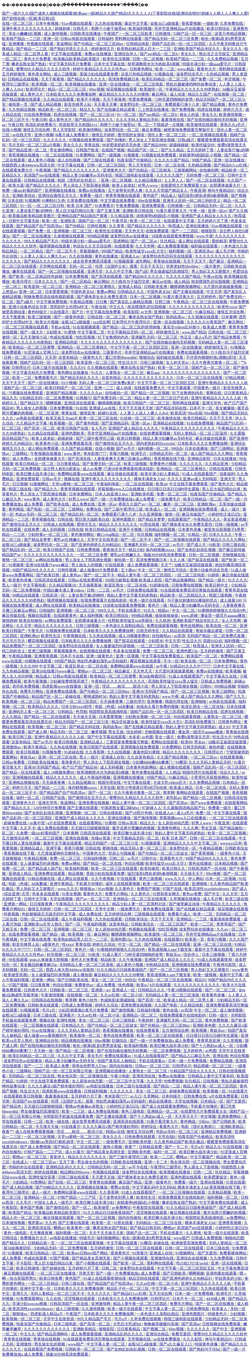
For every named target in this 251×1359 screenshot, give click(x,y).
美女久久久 (233, 49)
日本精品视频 (227, 863)
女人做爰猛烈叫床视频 (116, 646)
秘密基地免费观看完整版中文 (189, 130)
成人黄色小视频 (42, 160)
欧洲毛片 (139, 454)
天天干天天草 (221, 418)
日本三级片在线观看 (50, 368)
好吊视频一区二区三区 (66, 955)
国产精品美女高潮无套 (106, 1152)
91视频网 (32, 201)
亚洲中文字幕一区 (36, 1288)
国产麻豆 (217, 261)
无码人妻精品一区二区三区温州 (200, 433)
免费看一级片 (92, 195)
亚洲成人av (131, 256)
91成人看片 (112, 955)
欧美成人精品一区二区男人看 (189, 1000)
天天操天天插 (85, 717)
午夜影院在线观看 (148, 1208)
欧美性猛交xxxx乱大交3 (146, 251)
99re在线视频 (149, 201)
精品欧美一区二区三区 (58, 109)
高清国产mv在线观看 (42, 175)
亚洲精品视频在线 (24, 782)
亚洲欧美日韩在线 (138, 211)
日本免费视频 (77, 276)
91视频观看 (124, 261)
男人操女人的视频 (32, 408)
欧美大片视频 (47, 322)
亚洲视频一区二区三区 (73, 231)
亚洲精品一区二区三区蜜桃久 (90, 287)
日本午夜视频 (47, 23)
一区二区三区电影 (148, 84)
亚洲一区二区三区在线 (58, 757)
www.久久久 (175, 879)
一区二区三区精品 (44, 1283)
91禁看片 (140, 1253)
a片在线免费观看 (62, 823)
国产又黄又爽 (109, 211)
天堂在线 (107, 788)
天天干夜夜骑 (53, 79)
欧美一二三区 (202, 924)
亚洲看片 (67, 1015)
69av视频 (96, 89)
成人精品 (182, 282)
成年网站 (143, 261)
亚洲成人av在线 (103, 408)
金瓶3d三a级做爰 (165, 23)
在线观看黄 (124, 246)
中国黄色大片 (94, 853)
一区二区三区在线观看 (228, 818)
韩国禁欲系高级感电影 (109, 712)
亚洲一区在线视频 (169, 322)
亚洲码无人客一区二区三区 (32, 712)
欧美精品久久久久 (44, 707)
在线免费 (32, 529)
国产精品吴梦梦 (152, 519)
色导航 (81, 712)
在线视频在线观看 (95, 651)
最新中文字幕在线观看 (63, 843)
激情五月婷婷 (104, 135)
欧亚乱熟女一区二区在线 (126, 585)
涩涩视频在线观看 (152, 1213)
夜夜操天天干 (115, 550)
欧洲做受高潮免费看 (189, 1243)
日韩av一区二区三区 (152, 1066)
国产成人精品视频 (46, 104)
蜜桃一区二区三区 (18, 560)
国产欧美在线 (58, 504)
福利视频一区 (181, 251)
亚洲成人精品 (130, 287)
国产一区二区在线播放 (32, 236)
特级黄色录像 (207, 1344)
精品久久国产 (200, 94)
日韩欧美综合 (236, 848)
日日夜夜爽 (40, 985)
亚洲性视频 (66, 1020)
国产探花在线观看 (203, 560)
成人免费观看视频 (173, 246)
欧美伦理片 (22, 282)
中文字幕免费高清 (232, 1268)
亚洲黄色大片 (115, 170)
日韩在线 (65, 519)
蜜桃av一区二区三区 (95, 671)
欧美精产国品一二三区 (21, 39)
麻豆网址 (160, 94)
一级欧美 (210, 23)
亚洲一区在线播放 (115, 84)
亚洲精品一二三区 (192, 919)
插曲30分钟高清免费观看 (165, 555)
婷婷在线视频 (46, 1172)
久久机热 (163, 621)
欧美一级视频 (205, 975)
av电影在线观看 (30, 418)
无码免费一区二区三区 (206, 175)
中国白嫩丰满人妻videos (64, 590)
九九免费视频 (222, 1258)
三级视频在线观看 (150, 914)
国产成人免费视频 (36, 1147)
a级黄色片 (51, 944)
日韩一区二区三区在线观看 (213, 838)
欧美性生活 (51, 636)
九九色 (50, 1223)
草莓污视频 (119, 454)
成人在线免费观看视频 (35, 1132)
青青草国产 (226, 924)
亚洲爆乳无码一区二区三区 (154, 337)
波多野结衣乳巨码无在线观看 (167, 256)
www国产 (181, 1238)
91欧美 (214, 545)
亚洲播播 (16, 44)
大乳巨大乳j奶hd (127, 1324)
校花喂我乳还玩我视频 (211, 282)
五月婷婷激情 (14, 74)
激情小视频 (113, 1147)
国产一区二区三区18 (97, 115)
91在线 (81, 408)
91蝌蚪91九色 (53, 201)
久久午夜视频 (103, 879)
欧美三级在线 (236, 899)
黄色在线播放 (107, 256)
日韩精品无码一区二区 (213, 206)
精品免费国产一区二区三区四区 (29, 646)
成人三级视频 (66, 74)
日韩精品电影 (138, 44)
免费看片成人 (180, 914)
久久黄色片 (125, 889)
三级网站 (20, 454)
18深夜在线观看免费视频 (173, 236)
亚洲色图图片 (124, 519)
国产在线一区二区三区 (67, 1182)
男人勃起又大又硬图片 (211, 271)
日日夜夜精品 (236, 393)
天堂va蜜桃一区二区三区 (73, 484)
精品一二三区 (14, 535)
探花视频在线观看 (122, 89)
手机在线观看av (152, 1061)
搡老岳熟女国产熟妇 (29, 64)
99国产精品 (202, 160)
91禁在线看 (150, 524)
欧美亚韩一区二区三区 (43, 287)
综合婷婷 (134, 732)
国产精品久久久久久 (43, 185)
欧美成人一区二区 (161, 509)
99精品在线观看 (26, 595)
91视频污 (83, 398)
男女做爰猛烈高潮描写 (170, 271)
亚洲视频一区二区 (81, 813)
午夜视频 (43, 170)
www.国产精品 (194, 332)
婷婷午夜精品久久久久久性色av (100, 69)
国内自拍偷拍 (121, 1066)
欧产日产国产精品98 (80, 767)
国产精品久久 (14, 1243)
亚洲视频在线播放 (60, 190)
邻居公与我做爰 (122, 853)
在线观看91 (173, 939)
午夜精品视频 (82, 302)
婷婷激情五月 (103, 49)
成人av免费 (92, 469)
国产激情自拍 (58, 1208)
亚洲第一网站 (16, 904)
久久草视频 (233, 1041)
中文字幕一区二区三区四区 (175, 1288)
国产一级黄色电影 (69, 317)
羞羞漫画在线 (173, 120)
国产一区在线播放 (44, 383)
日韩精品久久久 (131, 292)
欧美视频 (233, 671)
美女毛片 (95, 1056)
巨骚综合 (120, 1041)
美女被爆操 (225, 408)
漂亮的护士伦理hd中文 (69, 307)
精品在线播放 (161, 1101)
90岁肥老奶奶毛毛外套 (122, 145)
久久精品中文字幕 (32, 423)
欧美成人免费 (215, 327)
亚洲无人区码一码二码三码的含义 (192, 201)
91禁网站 (38, 1182)
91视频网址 (39, 484)
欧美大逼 (16, 185)
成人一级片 (230, 509)
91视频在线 (164, 74)
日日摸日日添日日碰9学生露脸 (173, 489)
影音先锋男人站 (78, 104)
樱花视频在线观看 (44, 641)
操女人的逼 (190, 115)
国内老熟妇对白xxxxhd (156, 443)
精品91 (200, 980)
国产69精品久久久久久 (55, 1187)
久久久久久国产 (170, 175)
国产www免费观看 (206, 803)
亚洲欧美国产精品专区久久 (197, 49)
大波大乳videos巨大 (170, 782)
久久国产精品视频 (77, 448)
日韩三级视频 (152, 362)
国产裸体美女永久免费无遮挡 (102, 297)
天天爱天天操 (104, 1177)
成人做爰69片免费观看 (99, 570)
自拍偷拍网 (209, 170)
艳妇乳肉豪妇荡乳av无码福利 (102, 661)
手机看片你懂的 (90, 884)
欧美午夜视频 (36, 681)
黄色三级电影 (133, 1111)
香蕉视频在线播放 (24, 155)
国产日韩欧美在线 (73, 980)
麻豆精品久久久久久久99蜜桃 (124, 94)
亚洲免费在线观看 (62, 691)
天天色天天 (134, 231)
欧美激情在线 (169, 418)
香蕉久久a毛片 (233, 125)
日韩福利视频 (95, 858)
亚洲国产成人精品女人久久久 (206, 216)
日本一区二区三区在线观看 (200, 378)
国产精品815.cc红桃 (231, 165)
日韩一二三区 (99, 590)
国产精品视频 (214, 104)
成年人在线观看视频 (123, 884)
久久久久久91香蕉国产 (206, 322)
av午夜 (162, 666)
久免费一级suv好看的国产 (38, 833)
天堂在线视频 (62, 899)
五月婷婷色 (207, 297)
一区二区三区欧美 (137, 34)
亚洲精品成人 (92, 742)
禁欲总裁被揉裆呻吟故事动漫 (191, 84)
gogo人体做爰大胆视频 (49, 960)
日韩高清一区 (54, 595)
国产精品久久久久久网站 (224, 540)
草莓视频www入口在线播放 (122, 489)
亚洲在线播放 (198, 226)
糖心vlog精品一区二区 (116, 535)
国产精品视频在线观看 (21, 99)
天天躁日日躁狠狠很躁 (90, 828)
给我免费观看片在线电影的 (104, 600)
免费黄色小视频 (163, 464)
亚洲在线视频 (77, 838)
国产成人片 (197, 545)
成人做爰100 (230, 600)
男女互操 (116, 732)
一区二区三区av (204, 757)
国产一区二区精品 (76, 282)
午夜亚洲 (198, 190)
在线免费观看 (158, 231)
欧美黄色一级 (79, 1228)
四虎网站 (121, 241)
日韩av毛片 (52, 479)
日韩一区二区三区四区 (107, 165)
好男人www (148, 185)
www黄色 (32, 499)
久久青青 (117, 226)
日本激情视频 (14, 1223)
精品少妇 (136, 550)
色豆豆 (186, 337)
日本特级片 (172, 1096)
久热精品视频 (218, 74)
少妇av (204, 1121)
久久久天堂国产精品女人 (167, 190)
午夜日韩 (39, 120)
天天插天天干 (192, 874)
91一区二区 (127, 115)
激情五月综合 (175, 570)
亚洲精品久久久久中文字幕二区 (190, 843)
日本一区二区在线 (170, 165)
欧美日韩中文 (217, 585)
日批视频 (211, 1081)
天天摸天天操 (47, 1127)
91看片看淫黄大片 (172, 211)
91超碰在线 (159, 585)
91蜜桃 (70, 332)
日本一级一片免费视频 (188, 1061)
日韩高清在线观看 (50, 580)
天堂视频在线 (140, 1339)
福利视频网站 (108, 1238)
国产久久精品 (173, 150)
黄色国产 (151, 195)
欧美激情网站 (91, 130)
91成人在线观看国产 (200, 474)
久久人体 (178, 560)
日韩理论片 (21, 368)
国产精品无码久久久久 (80, 378)
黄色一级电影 (16, 1233)
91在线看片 (60, 312)
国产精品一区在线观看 (21, 772)
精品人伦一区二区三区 (21, 1218)
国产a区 (141, 271)
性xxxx (68, 944)
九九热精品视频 (22, 109)
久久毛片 (24, 1202)
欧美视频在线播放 (81, 84)
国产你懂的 (117, 140)
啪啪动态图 (234, 1238)
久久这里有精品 (141, 757)
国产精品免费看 (227, 337)
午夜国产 (111, 34)
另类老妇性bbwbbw (182, 266)
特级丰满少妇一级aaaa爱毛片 (207, 64)
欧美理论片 (36, 89)
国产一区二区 (100, 793)
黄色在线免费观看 (119, 1035)
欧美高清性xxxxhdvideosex (207, 889)
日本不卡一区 (202, 408)
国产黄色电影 (88, 423)
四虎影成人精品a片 (47, 1314)
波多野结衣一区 (183, 848)
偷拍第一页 (18, 104)
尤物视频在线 (234, 555)
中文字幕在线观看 (67, 54)
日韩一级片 (219, 1015)
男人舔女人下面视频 (201, 1167)
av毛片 (179, 545)
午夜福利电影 (108, 484)
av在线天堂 (22, 135)
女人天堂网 (232, 621)
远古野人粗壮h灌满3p (62, 469)
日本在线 (15, 201)
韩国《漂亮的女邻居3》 (78, 180)
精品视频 (76, 874)
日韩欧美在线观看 (44, 1005)
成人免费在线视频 (53, 828)
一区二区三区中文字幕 (125, 1081)
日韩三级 (163, 302)
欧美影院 (131, 312)
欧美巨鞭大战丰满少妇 (36, 474)
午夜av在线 (212, 276)
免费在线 (94, 509)
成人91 (224, 727)
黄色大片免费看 (38, 59)
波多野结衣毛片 (190, 74)
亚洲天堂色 (212, 403)
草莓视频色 (90, 251)
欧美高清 (178, 413)
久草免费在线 (232, 23)
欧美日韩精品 (195, 418)
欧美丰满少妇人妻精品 (160, 474)
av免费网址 (121, 1208)
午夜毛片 (36, 631)
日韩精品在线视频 (23, 79)
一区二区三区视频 (47, 838)
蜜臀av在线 (120, 1187)
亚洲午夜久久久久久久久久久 (27, 29)
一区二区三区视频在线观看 (25, 327)
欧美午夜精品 (36, 747)
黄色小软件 (88, 1000)
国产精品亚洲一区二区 (28, 150)
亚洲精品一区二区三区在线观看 (140, 899)
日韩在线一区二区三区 (107, 317)
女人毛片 (99, 428)
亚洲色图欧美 (73, 433)
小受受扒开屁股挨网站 (210, 777)
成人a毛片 (202, 337)
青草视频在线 (44, 519)
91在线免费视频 (38, 115)
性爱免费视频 (141, 99)
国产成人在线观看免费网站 (165, 1106)
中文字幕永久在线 (222, 676)
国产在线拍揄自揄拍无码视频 (212, 120)
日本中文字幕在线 (110, 64)
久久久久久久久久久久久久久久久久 (112, 342)
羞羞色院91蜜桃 (147, 752)
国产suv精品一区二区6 (159, 54)
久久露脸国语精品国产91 (184, 808)
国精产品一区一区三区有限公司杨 (63, 1071)
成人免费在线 (84, 504)
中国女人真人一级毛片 (54, 1202)
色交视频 (232, 79)
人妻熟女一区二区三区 (125, 373)
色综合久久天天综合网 (92, 246)
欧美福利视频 (141, 29)
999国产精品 (113, 251)
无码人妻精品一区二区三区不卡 (57, 1294)
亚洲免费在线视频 (94, 803)
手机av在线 (61, 327)
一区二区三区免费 (93, 555)
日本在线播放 (197, 448)
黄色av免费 (192, 894)
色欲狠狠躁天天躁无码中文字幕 (49, 914)
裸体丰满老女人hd (150, 479)
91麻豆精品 (205, 312)
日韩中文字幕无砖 (24, 221)
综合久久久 (230, 772)
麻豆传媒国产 (194, 514)
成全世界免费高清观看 (92, 261)
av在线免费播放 (167, 1339)
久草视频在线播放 (185, 899)
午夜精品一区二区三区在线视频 (200, 302)
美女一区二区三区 (107, 980)
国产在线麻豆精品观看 (116, 109)
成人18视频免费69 (134, 636)
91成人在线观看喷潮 (215, 960)
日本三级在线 (45, 1015)
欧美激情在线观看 (202, 125)
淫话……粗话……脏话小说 (125, 686)
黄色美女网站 (40, 74)
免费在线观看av (118, 1056)
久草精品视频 (220, 1192)
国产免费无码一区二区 (113, 398)
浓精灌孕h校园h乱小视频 (200, 155)
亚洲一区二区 (31, 292)
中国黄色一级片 (207, 388)
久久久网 (191, 828)
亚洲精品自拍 (47, 1041)
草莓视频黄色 (66, 651)
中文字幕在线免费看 (118, 201)
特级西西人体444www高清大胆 (29, 165)
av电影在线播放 (100, 1086)
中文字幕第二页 (91, 332)
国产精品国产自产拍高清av (39, 226)
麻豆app (154, 373)
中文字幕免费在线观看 (219, 1202)
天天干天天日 (152, 266)
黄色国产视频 (32, 1208)
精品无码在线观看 (144, 1278)
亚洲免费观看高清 (77, 443)
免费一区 (204, 813)
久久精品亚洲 (217, 464)
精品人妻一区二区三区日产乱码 (161, 398)
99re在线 (195, 413)
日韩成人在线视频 (59, 524)
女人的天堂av (178, 362)
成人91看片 (74, 1152)
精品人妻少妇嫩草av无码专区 (87, 175)
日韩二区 (117, 858)
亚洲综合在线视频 (192, 1258)
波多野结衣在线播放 (197, 929)
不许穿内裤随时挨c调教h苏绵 (211, 357)
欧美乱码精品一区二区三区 (165, 79)
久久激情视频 (93, 1309)
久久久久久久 (55, 140)
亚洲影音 (68, 221)
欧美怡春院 (150, 868)
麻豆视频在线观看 (186, 1213)
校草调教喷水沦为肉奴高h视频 (154, 64)
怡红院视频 (86, 337)
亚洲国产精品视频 (62, 393)
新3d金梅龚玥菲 (153, 676)
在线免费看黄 (148, 1030)
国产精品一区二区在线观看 (47, 717)
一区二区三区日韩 (49, 206)
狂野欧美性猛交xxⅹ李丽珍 (131, 621)
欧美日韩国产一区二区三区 (68, 388)
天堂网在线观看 (53, 266)
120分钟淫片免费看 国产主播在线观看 (66, 808)
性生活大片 (128, 362)
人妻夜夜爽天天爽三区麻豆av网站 (123, 459)
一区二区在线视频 (58, 155)
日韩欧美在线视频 (126, 1162)
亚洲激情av (12, 747)
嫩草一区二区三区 (179, 504)
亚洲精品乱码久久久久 (65, 1167)
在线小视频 (11, 130)
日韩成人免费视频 (216, 681)
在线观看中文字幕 (179, 221)
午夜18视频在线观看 (185, 990)
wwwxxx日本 (231, 843)
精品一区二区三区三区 (67, 89)
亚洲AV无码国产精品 (150, 691)
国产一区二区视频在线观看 (61, 271)
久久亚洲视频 (151, 514)
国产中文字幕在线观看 (107, 737)
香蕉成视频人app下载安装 (170, 949)
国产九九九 (236, 696)
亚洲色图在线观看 (186, 1177)
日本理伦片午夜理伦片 (131, 322)
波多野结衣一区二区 (122, 130)
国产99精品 (75, 226)
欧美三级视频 (40, 317)
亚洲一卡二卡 (156, 1162)
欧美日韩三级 (20, 737)
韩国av (164, 610)
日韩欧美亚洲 (156, 287)
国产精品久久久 (18, 808)
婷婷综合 (149, 1127)
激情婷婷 (9, 621)
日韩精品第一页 (42, 1243)
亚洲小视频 (44, 135)
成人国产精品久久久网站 (212, 454)
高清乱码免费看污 (41, 125)
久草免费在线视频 (83, 201)
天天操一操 (44, 1051)
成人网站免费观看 (44, 448)
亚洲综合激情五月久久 (58, 195)
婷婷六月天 (233, 109)
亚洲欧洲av (207, 504)
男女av (200, 742)
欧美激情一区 (152, 89)
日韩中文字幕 (36, 899)
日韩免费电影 (198, 1309)
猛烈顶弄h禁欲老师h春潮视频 (203, 195)
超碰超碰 (63, 29)
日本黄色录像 (190, 529)
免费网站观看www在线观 (132, 666)
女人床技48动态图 (174, 823)
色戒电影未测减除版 (118, 1000)
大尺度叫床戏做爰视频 (223, 287)
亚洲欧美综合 (24, 195)
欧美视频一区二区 (47, 84)
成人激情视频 (56, 34)
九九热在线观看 (109, 919)
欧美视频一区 (62, 423)
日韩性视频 (97, 226)
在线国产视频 (114, 150)
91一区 (26, 206)
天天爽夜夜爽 (41, 1233)
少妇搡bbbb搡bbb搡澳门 (153, 762)
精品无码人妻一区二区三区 (144, 848)
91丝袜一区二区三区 (138, 418)
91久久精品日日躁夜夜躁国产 (122, 970)
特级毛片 (87, 1238)
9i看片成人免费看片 (72, 135)
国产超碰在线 (54, 1268)
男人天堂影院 (65, 130)
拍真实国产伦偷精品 (135, 160)
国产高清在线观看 (107, 276)
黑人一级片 (11, 585)
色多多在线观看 (127, 651)
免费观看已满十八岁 (182, 104)
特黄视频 (12, 914)
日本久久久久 (46, 282)
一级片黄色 (211, 266)
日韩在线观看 (221, 469)
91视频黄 (131, 155)
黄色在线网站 (192, 626)
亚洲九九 (20, 1294)
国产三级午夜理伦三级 (95, 438)
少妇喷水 (54, 332)
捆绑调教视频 (110, 403)
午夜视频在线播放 (46, 454)
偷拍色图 (217, 747)
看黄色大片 (207, 69)
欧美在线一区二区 (222, 626)
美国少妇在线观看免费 (99, 74)
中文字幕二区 (51, 666)
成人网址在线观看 (194, 241)
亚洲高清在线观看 (80, 403)
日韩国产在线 (54, 798)
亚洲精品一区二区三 (140, 1015)
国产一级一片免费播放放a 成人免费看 (123, 499)
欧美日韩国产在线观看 (99, 747)
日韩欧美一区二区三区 (69, 990)
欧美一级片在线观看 (147, 600)
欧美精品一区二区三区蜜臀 (32, 347)
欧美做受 (102, 1208)
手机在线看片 (130, 610)
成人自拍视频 (69, 160)
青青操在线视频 (167, 261)
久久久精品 (12, 717)
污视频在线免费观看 (26, 393)
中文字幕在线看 (71, 165)
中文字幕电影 (35, 585)
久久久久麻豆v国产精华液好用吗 (56, 1086)
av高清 (179, 636)
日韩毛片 (81, 29)
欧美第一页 (195, 939)
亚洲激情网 (101, 1304)
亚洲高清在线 (144, 1076)
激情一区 (10, 337)
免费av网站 (105, 292)
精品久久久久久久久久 (118, 524)
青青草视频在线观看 (123, 195)
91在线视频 (233, 1147)
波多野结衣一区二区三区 (141, 104)
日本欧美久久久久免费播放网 (71, 94)
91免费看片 (104, 206)
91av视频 (105, 889)
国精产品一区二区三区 (211, 368)
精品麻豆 (123, 671)
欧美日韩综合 (219, 29)
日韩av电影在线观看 (78, 39)
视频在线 (71, 479)
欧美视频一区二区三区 (21, 701)
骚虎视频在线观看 (55, 246)
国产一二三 (34, 1066)
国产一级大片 (32, 332)
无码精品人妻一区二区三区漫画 (86, 965)
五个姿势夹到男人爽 (125, 190)
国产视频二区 (155, 1329)
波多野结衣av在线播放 (129, 236)
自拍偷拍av (162, 636)
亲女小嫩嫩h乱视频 (25, 34)
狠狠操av (88, 889)
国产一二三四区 (185, 231)
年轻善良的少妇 (229, 1278)
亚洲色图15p (187, 651)
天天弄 (50, 357)
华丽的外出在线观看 (26, 1167)
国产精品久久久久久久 (87, 79)
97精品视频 (235, 378)
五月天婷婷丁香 (201, 150)
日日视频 (20, 484)
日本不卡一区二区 (188, 1299)
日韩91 (206, 686)
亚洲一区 (51, 39)
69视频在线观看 (39, 661)
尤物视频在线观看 (160, 732)
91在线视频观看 (87, 327)
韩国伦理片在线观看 (200, 772)
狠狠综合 (147, 357)
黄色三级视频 (151, 879)
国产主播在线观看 (189, 292)
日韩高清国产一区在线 (207, 868)
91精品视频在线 (42, 879)
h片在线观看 (161, 985)
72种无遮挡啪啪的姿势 (174, 99)
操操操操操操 (167, 615)
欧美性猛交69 (203, 145)
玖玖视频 (144, 535)
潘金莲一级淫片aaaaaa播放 (223, 615)
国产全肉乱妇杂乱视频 (197, 550)
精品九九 (87, 109)
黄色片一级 (158, 605)
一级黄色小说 (229, 853)
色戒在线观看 (62, 337)
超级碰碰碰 (179, 145)
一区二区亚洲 (47, 413)
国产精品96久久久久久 (94, 120)
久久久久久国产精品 (172, 160)
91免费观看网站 (30, 1299)
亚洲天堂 (95, 271)
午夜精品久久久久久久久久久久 (188, 428)
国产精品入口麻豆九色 (191, 1056)
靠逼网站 (64, 44)
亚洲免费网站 (229, 1116)
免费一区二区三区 (172, 494)
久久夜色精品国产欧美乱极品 (179, 1142)
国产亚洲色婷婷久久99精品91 (96, 545)
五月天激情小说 (34, 337)
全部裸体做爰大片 (225, 185)
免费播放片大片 (34, 1238)
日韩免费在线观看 (143, 590)
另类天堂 (86, 1273)
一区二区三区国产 (173, 924)
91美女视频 (71, 894)
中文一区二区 (150, 570)
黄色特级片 (38, 312)
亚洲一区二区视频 (117, 180)
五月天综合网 (161, 1294)
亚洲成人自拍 (113, 757)
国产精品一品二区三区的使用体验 (131, 327)
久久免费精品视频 (223, 59)
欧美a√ (142, 985)
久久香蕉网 (95, 752)
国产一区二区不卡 (62, 251)
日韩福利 (105, 39)
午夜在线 (99, 307)
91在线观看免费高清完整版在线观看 (191, 590)
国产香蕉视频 (203, 853)
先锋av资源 (101, 838)
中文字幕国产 (202, 1157)
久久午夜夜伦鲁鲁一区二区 (215, 362)
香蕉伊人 (58, 1157)
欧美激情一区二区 (86, 1035)
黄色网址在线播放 (73, 373)
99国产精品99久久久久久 (34, 570)
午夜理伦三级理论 (166, 1167)
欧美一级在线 (58, 1121)
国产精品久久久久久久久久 (77, 170)
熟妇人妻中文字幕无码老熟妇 (132, 595)
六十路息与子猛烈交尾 (130, 282)
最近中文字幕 (136, 23)
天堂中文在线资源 (103, 540)
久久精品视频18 (148, 180)
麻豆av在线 (162, 282)
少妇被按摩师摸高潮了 (69, 681)
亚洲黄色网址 (169, 828)
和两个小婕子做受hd (109, 29)
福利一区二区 (28, 798)
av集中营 (37, 823)
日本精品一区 (212, 1101)
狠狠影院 (209, 231)
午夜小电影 (120, 1076)
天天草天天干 (187, 1116)
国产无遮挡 (236, 1101)
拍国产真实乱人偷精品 (117, 1061)
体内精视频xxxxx (161, 550)
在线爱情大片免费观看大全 (184, 185)
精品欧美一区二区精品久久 (183, 595)
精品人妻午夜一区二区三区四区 (144, 575)
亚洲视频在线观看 (28, 777)
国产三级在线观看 (99, 160)
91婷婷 (214, 575)
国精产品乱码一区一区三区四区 (179, 44)
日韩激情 (163, 34)
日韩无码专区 (148, 631)
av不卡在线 (139, 1167)
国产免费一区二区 (207, 79)
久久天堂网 (145, 246)
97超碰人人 (151, 808)
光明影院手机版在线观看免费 (68, 1116)
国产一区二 (82, 1208)
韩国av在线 (115, 1132)
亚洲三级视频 (40, 651)
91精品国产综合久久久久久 (193, 1071)
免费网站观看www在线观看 (81, 474)
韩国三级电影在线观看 (135, 175)
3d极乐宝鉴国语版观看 (193, 565)
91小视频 (69, 383)
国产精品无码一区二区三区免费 (171, 39)
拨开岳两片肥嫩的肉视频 (134, 828)
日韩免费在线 (195, 1096)
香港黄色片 (71, 762)
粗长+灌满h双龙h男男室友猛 (97, 1046)
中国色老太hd (83, 292)
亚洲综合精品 (158, 1334)
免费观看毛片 (46, 378)
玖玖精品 (168, 241)
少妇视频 (238, 1314)
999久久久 (107, 610)
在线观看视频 (232, 757)
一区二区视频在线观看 (208, 135)
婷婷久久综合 (104, 944)
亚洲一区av (217, 211)
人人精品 (173, 772)
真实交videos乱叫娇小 (182, 327)
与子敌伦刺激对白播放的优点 (192, 600)
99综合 (177, 448)
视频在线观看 (40, 615)
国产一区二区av (144, 241)
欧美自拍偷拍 (31, 621)
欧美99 (186, 742)
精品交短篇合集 (125, 722)
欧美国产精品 (20, 1213)
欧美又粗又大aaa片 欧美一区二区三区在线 (82, 418)
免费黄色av (85, 985)
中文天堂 (214, 292)
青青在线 (92, 145)
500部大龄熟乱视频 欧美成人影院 (134, 580)
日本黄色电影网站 (142, 767)
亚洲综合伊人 (126, 54)
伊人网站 (196, 879)
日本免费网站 (81, 494)
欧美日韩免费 (51, 1278)
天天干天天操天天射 (136, 408)
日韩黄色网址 (141, 69)
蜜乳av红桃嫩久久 (69, 540)
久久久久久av (91, 393)
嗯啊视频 (54, 403)
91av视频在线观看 (77, 23)
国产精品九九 (46, 489)
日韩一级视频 (227, 524)
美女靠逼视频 (235, 519)
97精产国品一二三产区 (43, 1152)
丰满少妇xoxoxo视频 (30, 1304)
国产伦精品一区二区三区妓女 (163, 853)
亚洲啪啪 (199, 701)
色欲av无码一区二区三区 (36, 514)
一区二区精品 (32, 251)
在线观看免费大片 (18, 170)
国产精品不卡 (32, 403)
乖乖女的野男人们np (90, 1066)
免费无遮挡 (181, 1334)
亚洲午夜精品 (62, 884)
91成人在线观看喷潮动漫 (105, 1278)
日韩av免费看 (14, 762)
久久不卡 (27, 828)
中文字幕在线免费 (36, 939)
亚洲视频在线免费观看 (198, 509)
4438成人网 (216, 1299)
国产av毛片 (126, 448)
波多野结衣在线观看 (76, 646)
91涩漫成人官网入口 (42, 352)
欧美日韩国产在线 (73, 428)
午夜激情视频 (53, 995)
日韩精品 (65, 712)
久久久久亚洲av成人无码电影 (192, 479)
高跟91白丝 (212, 641)
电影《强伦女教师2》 (200, 1127)
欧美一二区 (165, 69)
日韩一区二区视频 (148, 59)
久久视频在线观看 (203, 317)
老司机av (173, 798)
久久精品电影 (192, 1005)
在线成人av (165, 813)
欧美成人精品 (182, 788)
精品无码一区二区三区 (69, 732)
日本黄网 (229, 317)
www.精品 (186, 69)
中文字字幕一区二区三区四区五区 (139, 347)
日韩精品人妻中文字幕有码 (211, 1076)
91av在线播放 (43, 1030)
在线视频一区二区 (229, 94)
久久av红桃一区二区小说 (121, 995)
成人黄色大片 (32, 94)
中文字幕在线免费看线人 (163, 656)
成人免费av (22, 459)
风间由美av (176, 317)
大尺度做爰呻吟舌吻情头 (59, 853)
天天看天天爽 (106, 104)
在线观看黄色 (66, 615)
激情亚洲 (88, 413)
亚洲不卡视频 (131, 529)
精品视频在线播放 (77, 1041)
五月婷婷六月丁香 (213, 221)
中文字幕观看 (180, 388)
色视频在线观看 (40, 44)
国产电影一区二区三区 (46, 509)
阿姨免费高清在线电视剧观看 (49, 297)
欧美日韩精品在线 (101, 529)
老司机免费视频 (26, 686)
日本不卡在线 (72, 656)
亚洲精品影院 (199, 459)
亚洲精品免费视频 (217, 1132)
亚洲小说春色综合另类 (28, 307)
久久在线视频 (81, 256)
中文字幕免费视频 (52, 302)
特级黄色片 (218, 1314)
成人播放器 (82, 975)
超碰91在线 (108, 413)
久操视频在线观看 (69, 236)
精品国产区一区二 (143, 150)
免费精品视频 (222, 1061)
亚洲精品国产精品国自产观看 (83, 216)
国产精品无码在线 (172, 408)
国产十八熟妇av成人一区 (212, 1046)
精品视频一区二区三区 (213, 1066)
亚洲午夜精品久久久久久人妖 (223, 383)
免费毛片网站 (32, 691)
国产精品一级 (54, 934)
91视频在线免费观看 (87, 140)
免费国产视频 (149, 889)
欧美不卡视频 (89, 99)
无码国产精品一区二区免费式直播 (216, 636)
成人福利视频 (92, 615)
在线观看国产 (180, 519)
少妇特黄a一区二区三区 (48, 535)
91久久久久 (237, 580)
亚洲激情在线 (162, 1258)
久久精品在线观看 (59, 99)
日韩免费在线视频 (187, 585)
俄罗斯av (35, 1223)
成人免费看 (106, 985)
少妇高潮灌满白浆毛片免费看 (83, 1010)
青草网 (169, 793)
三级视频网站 (186, 170)
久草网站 (151, 1096)
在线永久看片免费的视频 (158, 707)
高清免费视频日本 (124, 79)
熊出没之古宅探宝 (215, 54)
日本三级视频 (214, 955)
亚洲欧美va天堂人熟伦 (43, 924)
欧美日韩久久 (174, 868)
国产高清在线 (80, 459)
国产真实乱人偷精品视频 (131, 302)
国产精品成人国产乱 (45, 868)
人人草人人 (174, 180)
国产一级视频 (110, 155)
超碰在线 (73, 696)
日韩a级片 (186, 140)
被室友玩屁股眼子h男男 (224, 529)
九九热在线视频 (109, 23)
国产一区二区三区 (221, 990)
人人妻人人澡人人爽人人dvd (144, 413)
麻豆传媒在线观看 (211, 438)
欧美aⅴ (161, 484)
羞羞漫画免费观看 (226, 919)
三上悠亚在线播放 (154, 109)
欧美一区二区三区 (146, 221)
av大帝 (146, 312)
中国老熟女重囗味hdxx (120, 808)
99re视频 (211, 413)
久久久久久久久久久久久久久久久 (192, 373)
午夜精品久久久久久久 (222, 904)
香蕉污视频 (73, 848)
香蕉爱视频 (191, 23)
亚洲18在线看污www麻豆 (48, 565)
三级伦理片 (135, 701)
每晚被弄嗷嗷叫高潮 (161, 1324)
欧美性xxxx (227, 307)
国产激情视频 (146, 818)
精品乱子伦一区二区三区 (128, 1288)
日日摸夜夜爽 (41, 904)
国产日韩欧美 (224, 1121)
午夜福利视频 (95, 924)
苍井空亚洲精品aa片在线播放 (179, 29)
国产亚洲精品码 (115, 423)
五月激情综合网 (16, 838)
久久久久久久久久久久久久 (192, 307)
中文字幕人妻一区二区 (164, 1309)
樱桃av (182, 1157)
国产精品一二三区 (32, 49)
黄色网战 (16, 509)
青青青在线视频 (103, 1182)
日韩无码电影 (195, 747)
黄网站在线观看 (165, 742)
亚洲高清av (203, 251)
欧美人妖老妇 (124, 185)
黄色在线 (171, 1010)
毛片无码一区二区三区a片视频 (34, 145)
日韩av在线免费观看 (85, 580)
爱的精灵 (219, 241)
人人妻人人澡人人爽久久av (43, 256)
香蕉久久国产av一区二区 (140, 504)
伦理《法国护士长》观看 (116, 266)
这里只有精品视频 (230, 34)
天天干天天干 (195, 261)
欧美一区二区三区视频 (227, 833)
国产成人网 (38, 732)
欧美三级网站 (224, 691)
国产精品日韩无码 (146, 1228)
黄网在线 (214, 393)
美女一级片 (165, 737)
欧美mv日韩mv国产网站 (88, 1253)
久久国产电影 (166, 1005)
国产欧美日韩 (48, 575)
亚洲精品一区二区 (163, 1111)
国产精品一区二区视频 (150, 393)
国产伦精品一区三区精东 (150, 170)
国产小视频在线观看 (131, 1258)
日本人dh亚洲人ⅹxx (112, 494)
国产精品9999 (155, 145)
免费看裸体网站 (233, 1253)
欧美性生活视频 (117, 59)
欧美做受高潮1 (17, 975)
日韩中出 (149, 858)
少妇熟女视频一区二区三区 (148, 717)
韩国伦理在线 (177, 701)
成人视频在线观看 (175, 767)
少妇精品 (20, 1182)
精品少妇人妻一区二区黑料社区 (139, 904)
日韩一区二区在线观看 (40, 919)
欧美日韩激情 (28, 1268)
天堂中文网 (105, 909)
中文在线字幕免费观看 (189, 484)
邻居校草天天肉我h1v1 (78, 125)
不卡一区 (171, 661)
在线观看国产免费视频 (43, 1349)
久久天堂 (24, 626)
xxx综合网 (101, 322)
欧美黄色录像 (20, 580)
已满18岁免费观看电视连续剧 (129, 469)
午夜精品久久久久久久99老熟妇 (192, 89)
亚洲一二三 (104, 388)
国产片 (78, 312)
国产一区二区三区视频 (190, 691)
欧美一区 (50, 221)
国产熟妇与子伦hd (205, 1349)
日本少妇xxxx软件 (77, 707)
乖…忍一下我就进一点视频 (161, 125)
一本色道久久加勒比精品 (123, 626)
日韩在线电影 (111, 813)
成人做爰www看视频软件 (46, 1035)
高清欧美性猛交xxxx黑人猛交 (173, 681)
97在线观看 (115, 565)
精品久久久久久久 (62, 777)
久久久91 (77, 368)
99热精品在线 (158, 965)
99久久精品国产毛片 (42, 241)
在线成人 (20, 1162)
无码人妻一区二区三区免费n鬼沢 (107, 383)
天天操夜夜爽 (112, 701)
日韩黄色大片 (36, 990)
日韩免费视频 (89, 550)
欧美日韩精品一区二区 (35, 464)
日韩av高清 (128, 823)
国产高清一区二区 (40, 428)
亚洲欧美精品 (232, 1127)
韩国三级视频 (221, 595)
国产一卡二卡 (177, 1147)
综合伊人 (191, 955)
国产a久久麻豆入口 (176, 1344)
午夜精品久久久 (207, 519)
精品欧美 (109, 960)
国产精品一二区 (167, 1086)
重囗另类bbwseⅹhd (121, 357)
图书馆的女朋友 (132, 135)
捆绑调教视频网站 (186, 287)
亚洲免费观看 (154, 206)
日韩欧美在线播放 (86, 34)
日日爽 (101, 302)
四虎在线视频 (209, 109)
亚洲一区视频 (128, 656)
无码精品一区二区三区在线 (32, 1076)
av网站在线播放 (49, 560)
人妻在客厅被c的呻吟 (35, 211)
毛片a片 (49, 1010)
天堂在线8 (167, 1137)
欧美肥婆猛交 (216, 1177)
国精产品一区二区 (94, 221)
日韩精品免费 (151, 1147)
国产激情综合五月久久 (115, 443)
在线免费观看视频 (155, 433)
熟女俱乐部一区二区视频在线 (83, 1076)
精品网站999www (75, 1172)
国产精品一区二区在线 (103, 863)
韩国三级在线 (20, 489)
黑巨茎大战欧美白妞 (92, 519)
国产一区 (73, 924)
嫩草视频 (99, 732)
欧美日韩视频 (129, 438)
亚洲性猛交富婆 (42, 1177)
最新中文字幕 (231, 975)
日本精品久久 (73, 1025)
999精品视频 (98, 236)
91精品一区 (197, 535)
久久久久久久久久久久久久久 (149, 378)
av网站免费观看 (59, 621)
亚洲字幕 (54, 848)
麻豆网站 (101, 282)
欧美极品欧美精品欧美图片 (77, 59)
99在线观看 (18, 960)
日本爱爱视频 (57, 292)
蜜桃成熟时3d (95, 696)
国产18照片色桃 (139, 813)
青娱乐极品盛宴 (210, 631)
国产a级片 (25, 302)
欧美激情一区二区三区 (164, 934)
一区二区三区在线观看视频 (81, 1243)
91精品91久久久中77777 (190, 666)
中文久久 (117, 307)
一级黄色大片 (91, 357)
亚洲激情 (24, 1344)
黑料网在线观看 (129, 39)
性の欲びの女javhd (192, 1263)
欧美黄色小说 (47, 443)
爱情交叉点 (87, 524)
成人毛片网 (225, 251)
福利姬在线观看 (205, 246)
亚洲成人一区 (124, 990)
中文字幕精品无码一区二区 (130, 332)
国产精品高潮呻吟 (53, 1334)
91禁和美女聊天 (167, 894)
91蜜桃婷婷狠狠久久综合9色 (222, 610)
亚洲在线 (220, 1056)
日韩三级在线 (234, 545)
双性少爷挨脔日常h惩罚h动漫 (142, 788)
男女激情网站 (62, 150)
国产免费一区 (40, 231)
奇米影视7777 (95, 454)
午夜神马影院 (225, 965)
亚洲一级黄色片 (100, 656)
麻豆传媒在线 (14, 615)
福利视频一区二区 (154, 448)
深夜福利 (227, 474)
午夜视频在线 (75, 636)
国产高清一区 (150, 1000)
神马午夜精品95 (222, 190)
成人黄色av (72, 575)
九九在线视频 (119, 752)
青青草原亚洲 (209, 1041)
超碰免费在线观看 (185, 1091)
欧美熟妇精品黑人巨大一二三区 (144, 49)
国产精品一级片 (212, 580)
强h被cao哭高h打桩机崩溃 (52, 1142)
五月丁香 (67, 1162)
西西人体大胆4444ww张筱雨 (70, 970)
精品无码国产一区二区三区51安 (82, 722)
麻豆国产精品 (131, 1182)
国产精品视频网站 (181, 580)
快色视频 (126, 985)
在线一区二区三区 (18, 23)
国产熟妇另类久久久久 (69, 49)
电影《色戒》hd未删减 (115, 707)
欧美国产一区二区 (202, 656)
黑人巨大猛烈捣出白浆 (75, 211)
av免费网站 (236, 1218)
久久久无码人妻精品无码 (137, 120)
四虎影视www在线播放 (62, 686)
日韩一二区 (181, 646)
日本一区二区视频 (146, 297)
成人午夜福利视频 (95, 777)
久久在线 (54, 1299)
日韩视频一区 (179, 206)
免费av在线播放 (98, 54)
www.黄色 (73, 454)
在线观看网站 (236, 803)
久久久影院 (193, 1339)
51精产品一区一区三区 (193, 34)
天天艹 (166, 565)
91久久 (97, 373)
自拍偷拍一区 (117, 393)
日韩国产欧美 (88, 150)
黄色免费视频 (217, 1020)
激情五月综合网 (37, 130)
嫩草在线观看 (24, 271)
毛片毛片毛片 (14, 641)
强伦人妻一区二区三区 (167, 135)
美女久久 (189, 54)
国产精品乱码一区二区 (80, 514)
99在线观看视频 (188, 717)
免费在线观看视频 (193, 352)
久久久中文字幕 (119, 271)
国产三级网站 (222, 448)
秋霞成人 (176, 226)
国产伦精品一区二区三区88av (99, 44)
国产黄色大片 (222, 484)
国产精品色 (12, 1106)
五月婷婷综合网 (118, 914)
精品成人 (168, 195)
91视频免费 (52, 752)
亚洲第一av (100, 990)
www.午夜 (204, 236)
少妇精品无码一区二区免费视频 (46, 398)
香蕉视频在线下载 (170, 459)
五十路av (128, 570)
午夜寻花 (120, 221)
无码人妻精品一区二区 (228, 1243)
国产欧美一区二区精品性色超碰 (35, 276)
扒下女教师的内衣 (113, 337)
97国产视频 (18, 985)
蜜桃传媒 (110, 848)
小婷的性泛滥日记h (225, 514)
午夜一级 (198, 211)
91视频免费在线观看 (63, 631)
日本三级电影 (124, 1020)
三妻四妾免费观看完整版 (127, 742)
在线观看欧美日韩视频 (23, 1096)
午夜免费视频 (128, 206)
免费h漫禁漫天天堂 (194, 737)
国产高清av (179, 803)
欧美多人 (220, 1309)
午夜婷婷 (146, 1020)
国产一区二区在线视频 (205, 180)
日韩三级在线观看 (74, 1177)
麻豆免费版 (152, 130)
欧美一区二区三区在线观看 (114, 868)
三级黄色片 (112, 352)
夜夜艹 (8, 1132)
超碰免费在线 (16, 823)
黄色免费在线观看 (147, 772)
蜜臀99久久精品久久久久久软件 (43, 69)
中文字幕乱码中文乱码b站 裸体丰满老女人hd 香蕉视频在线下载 (186, 1187)
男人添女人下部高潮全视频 (152, 140)
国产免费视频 (183, 109)
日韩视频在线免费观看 (222, 1324)
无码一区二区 (81, 266)
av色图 (147, 737)
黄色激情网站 (83, 535)
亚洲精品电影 (67, 342)
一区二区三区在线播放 (57, 1273)
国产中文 (212, 894)
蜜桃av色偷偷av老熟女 (84, 1106)
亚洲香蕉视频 (46, 656)
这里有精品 (68, 357)
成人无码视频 (54, 529)
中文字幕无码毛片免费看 (70, 64)
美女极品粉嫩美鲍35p (39, 965)
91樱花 (181, 762)
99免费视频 (173, 1081)
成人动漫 (178, 94)
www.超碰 (190, 615)
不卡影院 (24, 1263)
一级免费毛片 (169, 499)
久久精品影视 (122, 216)
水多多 (134, 737)
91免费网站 (86, 155)
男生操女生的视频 (93, 1162)
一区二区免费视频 (166, 1051)
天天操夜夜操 (91, 585)
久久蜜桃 (194, 1233)
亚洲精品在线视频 (169, 423)
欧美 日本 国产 (80, 206)
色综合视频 (134, 863)
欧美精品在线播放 (85, 605)
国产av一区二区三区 (93, 899)
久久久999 (28, 666)
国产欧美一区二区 (129, 1263)
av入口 (136, 1096)
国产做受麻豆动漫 (185, 904)
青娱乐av (28, 757)
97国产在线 (173, 889)
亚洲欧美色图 (143, 494)
